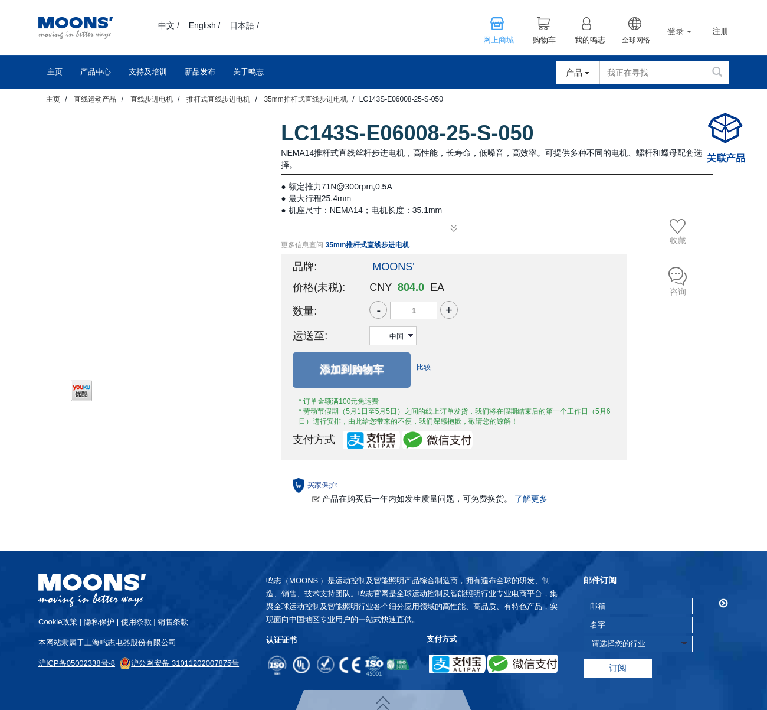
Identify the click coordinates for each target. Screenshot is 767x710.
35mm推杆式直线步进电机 (305, 99)
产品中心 (95, 71)
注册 (720, 31)
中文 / (168, 25)
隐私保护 (99, 621)
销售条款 (173, 621)
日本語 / (244, 25)
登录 (679, 31)
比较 (424, 367)
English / (205, 25)
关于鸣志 (248, 71)
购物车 (544, 40)
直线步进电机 (151, 99)
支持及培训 (148, 71)
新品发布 (200, 71)
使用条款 (136, 621)
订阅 (618, 668)
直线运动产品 (95, 99)
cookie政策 (57, 621)
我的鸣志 (590, 40)
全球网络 (636, 40)
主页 (55, 71)
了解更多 (531, 498)
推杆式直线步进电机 (218, 99)
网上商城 (498, 40)
